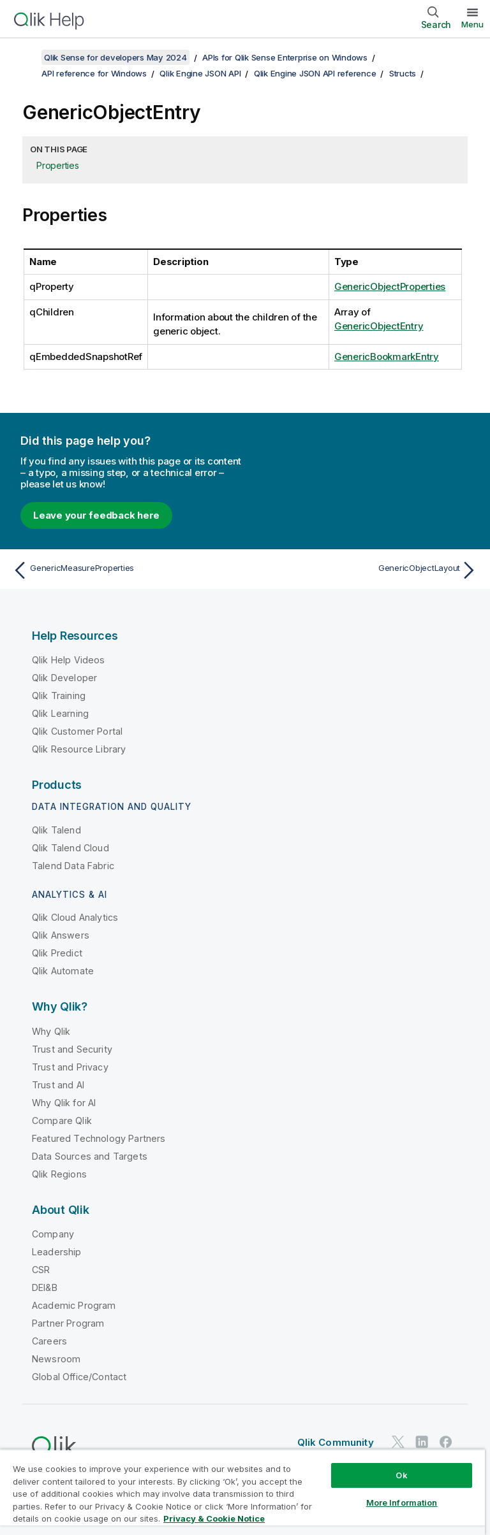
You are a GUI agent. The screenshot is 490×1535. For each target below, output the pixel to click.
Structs (402, 73)
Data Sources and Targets (89, 1156)
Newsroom (56, 1358)
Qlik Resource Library (79, 749)
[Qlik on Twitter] (398, 1442)
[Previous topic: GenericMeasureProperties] (125, 570)
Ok (401, 1475)
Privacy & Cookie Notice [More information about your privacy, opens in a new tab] (214, 1518)
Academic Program (74, 1305)
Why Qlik (51, 1031)
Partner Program (68, 1323)
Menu (472, 24)
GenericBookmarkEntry (386, 356)
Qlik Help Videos (68, 659)
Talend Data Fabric (73, 865)
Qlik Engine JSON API (200, 73)
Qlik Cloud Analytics (75, 917)
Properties (57, 165)
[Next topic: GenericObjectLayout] (364, 570)
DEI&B (44, 1287)
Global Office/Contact (79, 1376)
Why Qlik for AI (64, 1102)
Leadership (57, 1251)
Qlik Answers (60, 935)
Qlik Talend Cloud (70, 847)
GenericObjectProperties (389, 286)
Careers (49, 1341)
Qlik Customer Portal (77, 731)
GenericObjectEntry (379, 326)
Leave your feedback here (96, 515)
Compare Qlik (62, 1120)
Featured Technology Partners (98, 1138)
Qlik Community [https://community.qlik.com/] (335, 1442)
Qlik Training (58, 695)
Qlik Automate (63, 970)
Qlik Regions (59, 1174)
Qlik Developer (64, 677)
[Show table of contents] (25, 57)
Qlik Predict (57, 953)
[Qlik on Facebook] (446, 1442)
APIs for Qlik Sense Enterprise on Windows (285, 57)
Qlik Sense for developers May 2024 (115, 57)
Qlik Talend (56, 830)
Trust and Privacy (70, 1067)
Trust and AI (58, 1084)
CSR (41, 1269)
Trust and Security (72, 1049)
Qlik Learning (60, 713)
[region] (242, 1492)
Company (53, 1234)
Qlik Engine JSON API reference (315, 73)
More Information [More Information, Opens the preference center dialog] (402, 1502)
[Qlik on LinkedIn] (421, 1442)
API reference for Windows (94, 73)
